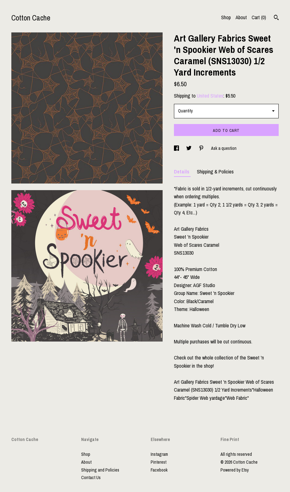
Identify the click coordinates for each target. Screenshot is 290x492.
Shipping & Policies (215, 171)
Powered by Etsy (234, 470)
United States (210, 95)
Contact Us (91, 477)
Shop (226, 17)
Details (182, 171)
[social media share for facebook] (177, 148)
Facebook (159, 470)
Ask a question (224, 148)
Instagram (159, 454)
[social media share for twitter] (189, 148)
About (241, 17)
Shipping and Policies (100, 470)
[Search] (276, 18)
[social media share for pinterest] (202, 148)
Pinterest (158, 462)
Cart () (259, 17)
